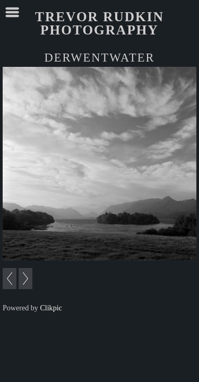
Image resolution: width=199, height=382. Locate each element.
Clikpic (51, 307)
